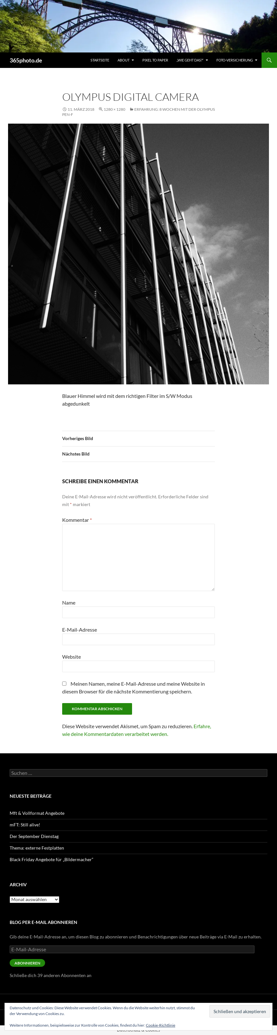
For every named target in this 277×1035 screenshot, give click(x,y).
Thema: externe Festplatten (37, 848)
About (123, 60)
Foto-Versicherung (234, 60)
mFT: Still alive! (25, 824)
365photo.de (26, 60)
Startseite (100, 60)
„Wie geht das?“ (190, 60)
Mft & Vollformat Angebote (37, 813)
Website (71, 657)
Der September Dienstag (34, 836)
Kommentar (77, 520)
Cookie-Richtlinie (160, 1025)
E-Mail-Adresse (79, 629)
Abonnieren (27, 963)
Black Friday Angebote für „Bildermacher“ (51, 859)
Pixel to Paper (155, 60)
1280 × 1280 (114, 109)
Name (68, 602)
